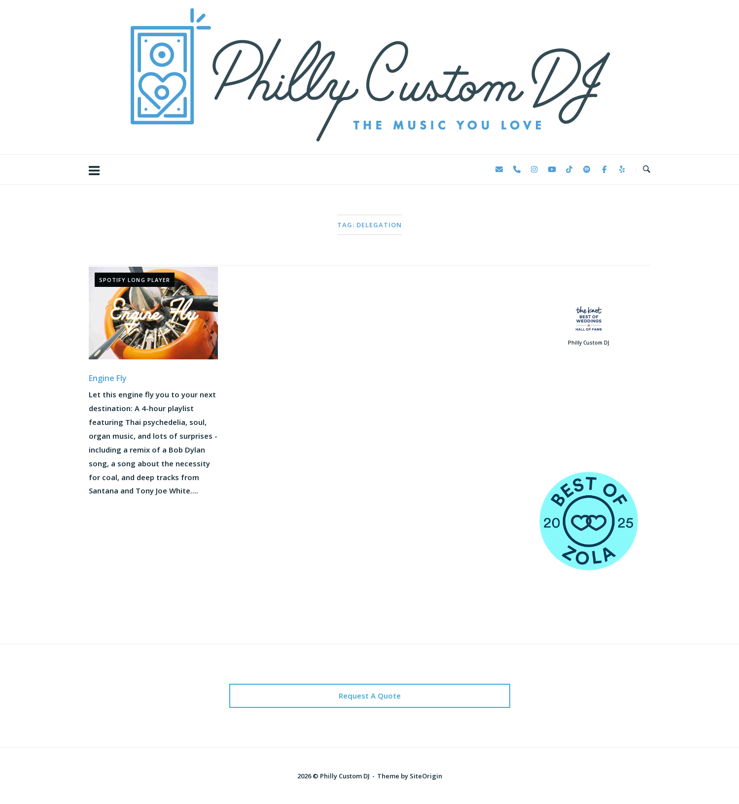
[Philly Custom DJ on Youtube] (551, 169)
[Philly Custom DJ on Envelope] (499, 169)
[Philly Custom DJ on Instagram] (534, 169)
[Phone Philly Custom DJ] (516, 169)
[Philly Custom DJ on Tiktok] (569, 169)
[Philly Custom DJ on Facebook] (604, 169)
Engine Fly (108, 378)
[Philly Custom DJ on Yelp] (621, 169)
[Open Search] (646, 169)
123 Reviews (588, 423)
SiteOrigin (426, 775)
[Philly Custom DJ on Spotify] (586, 169)
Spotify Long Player (135, 279)
